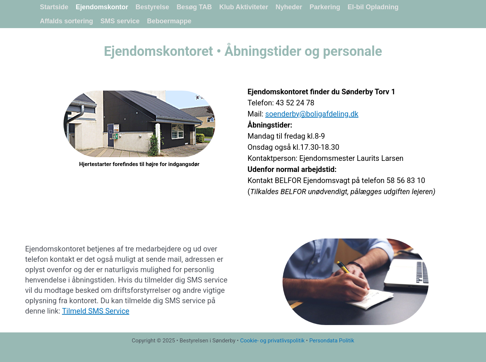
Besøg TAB (194, 7)
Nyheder (288, 7)
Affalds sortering (66, 21)
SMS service (120, 21)
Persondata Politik (331, 340)
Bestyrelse (152, 7)
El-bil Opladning (373, 7)
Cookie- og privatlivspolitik (272, 340)
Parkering (324, 7)
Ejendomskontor (102, 7)
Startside (54, 7)
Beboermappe (169, 21)
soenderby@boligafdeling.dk (311, 113)
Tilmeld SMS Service (95, 311)
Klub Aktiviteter (243, 7)
